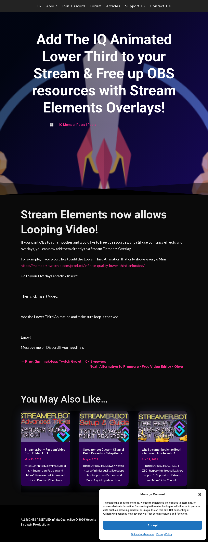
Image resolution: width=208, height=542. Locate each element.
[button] (200, 494)
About (51, 6)
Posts (92, 125)
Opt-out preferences (142, 534)
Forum (96, 6)
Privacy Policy (164, 534)
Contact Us (160, 6)
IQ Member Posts (72, 125)
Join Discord (73, 6)
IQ (39, 6)
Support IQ (135, 6)
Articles (113, 6)
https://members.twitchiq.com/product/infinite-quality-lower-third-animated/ (83, 265)
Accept (152, 525)
